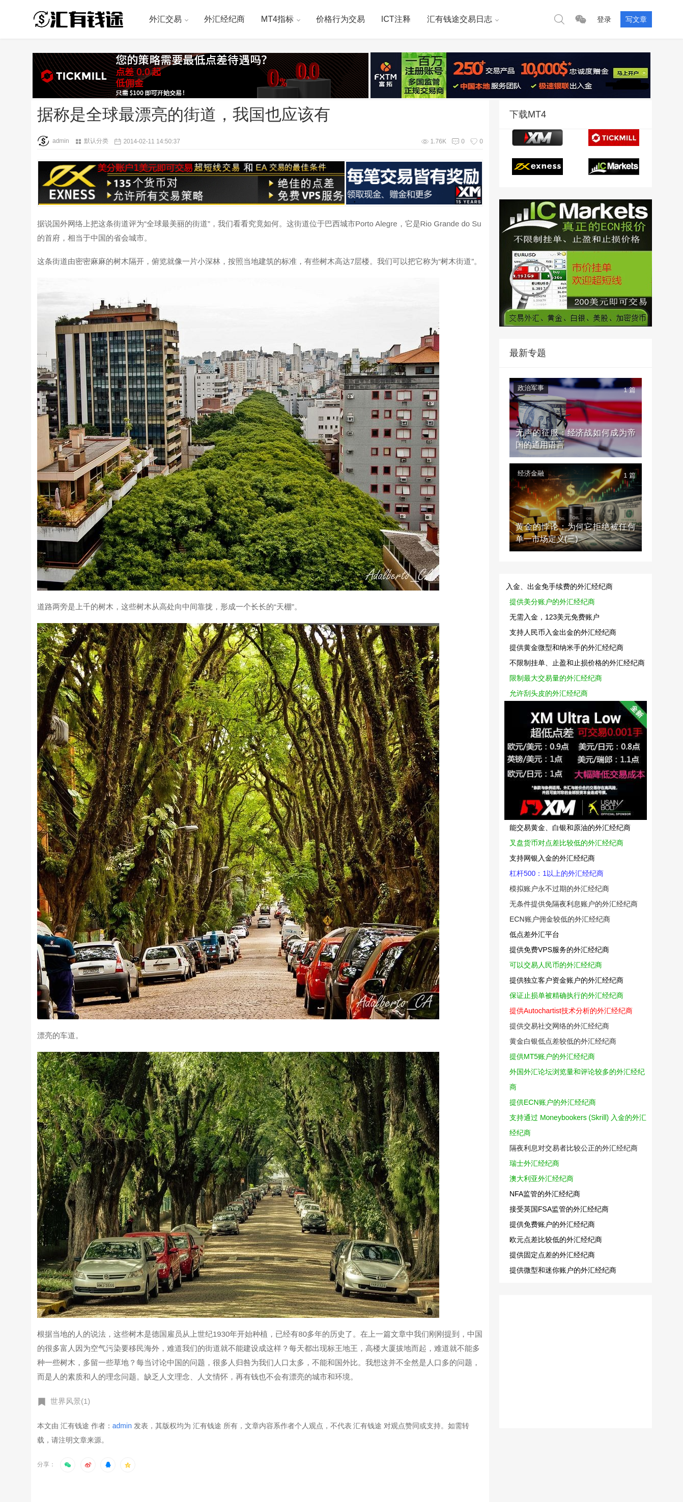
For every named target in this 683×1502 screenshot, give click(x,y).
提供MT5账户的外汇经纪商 (552, 1056)
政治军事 (531, 388)
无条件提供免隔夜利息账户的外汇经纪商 (573, 904)
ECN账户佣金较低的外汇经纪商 (559, 919)
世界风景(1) (70, 1401)
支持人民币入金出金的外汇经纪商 (562, 632)
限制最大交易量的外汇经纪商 (555, 678)
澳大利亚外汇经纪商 (541, 1178)
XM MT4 (537, 137)
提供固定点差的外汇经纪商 (552, 1255)
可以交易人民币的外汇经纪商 (555, 965)
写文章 (636, 19)
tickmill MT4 (613, 137)
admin (53, 140)
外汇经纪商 (224, 19)
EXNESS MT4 (537, 166)
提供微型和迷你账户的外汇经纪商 (562, 1270)
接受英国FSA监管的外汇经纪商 (559, 1209)
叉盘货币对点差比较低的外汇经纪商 (566, 843)
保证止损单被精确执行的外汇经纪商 (566, 995)
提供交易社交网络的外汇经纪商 (559, 1026)
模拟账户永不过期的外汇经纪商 (559, 889)
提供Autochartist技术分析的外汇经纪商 (571, 1011)
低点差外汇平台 (534, 934)
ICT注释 (396, 19)
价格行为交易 (340, 19)
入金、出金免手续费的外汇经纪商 (559, 586)
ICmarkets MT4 (613, 166)
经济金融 (531, 473)
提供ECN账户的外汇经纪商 (552, 1102)
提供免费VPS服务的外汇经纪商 (559, 950)
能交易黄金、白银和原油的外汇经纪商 (570, 827)
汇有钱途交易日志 (459, 19)
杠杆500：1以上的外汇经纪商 (556, 873)
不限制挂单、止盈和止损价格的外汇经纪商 (577, 663)
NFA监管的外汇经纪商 (544, 1194)
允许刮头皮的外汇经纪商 (548, 693)
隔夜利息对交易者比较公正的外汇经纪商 (573, 1148)
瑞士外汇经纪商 (534, 1163)
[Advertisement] (575, 1358)
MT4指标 (277, 19)
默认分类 (96, 140)
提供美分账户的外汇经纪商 (552, 602)
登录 (604, 19)
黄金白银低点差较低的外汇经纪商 (562, 1041)
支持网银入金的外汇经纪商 (552, 858)
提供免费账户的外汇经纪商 (552, 1224)
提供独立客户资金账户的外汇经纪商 (566, 980)
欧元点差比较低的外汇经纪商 (555, 1239)
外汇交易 (165, 19)
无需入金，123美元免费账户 (554, 617)
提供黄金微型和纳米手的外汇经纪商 (566, 647)
